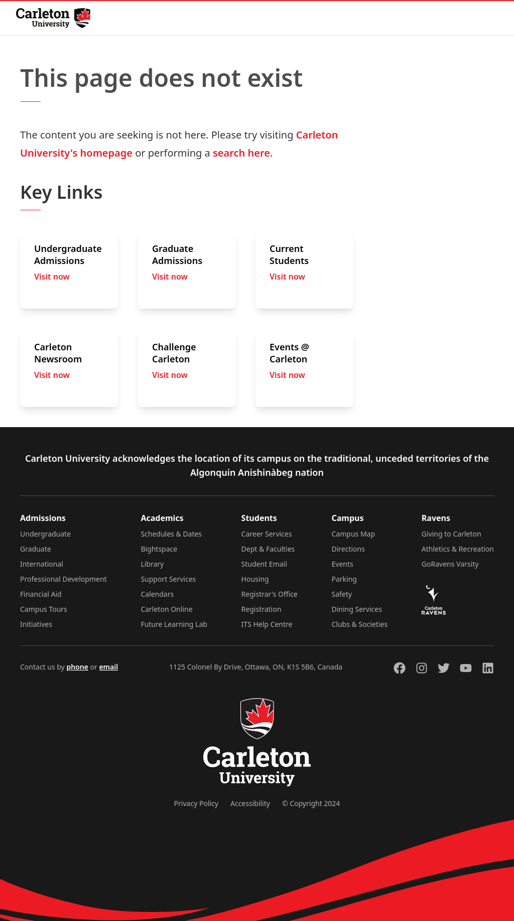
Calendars (157, 594)
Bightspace (159, 549)
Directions (348, 549)
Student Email (264, 564)
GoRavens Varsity (450, 564)
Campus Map (353, 534)
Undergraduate (45, 534)
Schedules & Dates (171, 534)
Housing (255, 579)
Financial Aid (41, 594)
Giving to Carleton (451, 534)
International (41, 564)
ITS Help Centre (267, 624)
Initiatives (36, 624)
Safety (342, 594)
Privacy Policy (196, 803)
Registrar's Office (269, 594)
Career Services (266, 534)
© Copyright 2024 (311, 803)
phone (77, 667)
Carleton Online (166, 609)
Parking (344, 579)
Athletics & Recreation (458, 549)
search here (241, 153)
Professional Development (63, 579)
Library (152, 564)
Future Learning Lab (174, 624)
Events (342, 564)
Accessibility (250, 803)
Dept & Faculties (268, 549)
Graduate (35, 549)
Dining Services (357, 609)
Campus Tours (43, 609)
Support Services (168, 579)
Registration (261, 609)
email (108, 667)
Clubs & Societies (360, 624)
